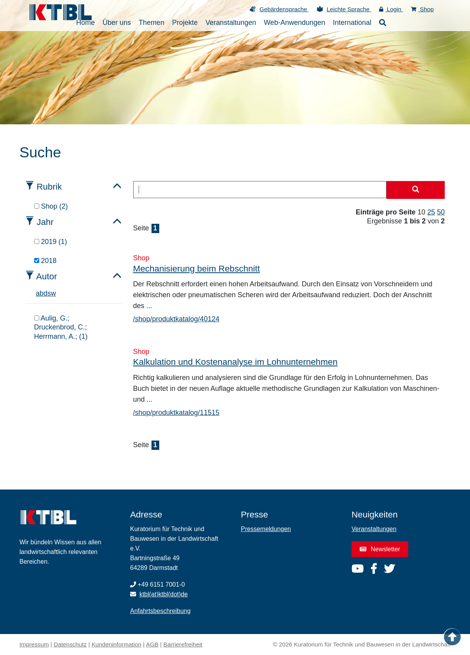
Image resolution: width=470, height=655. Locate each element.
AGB (152, 644)
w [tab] (53, 293)
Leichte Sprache (349, 9)
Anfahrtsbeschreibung (160, 611)
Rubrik (49, 187)
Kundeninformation (116, 644)
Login (391, 9)
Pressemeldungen (266, 529)
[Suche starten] (415, 190)
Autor (46, 276)
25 (431, 212)
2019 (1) (50, 242)
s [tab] (49, 293)
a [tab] (38, 293)
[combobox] (260, 189)
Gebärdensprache (284, 9)
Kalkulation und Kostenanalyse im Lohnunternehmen (235, 362)
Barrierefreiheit (183, 644)
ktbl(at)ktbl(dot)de (163, 594)
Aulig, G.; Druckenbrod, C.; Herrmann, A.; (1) (61, 327)
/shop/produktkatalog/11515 (176, 412)
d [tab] (45, 293)
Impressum (34, 644)
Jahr (45, 222)
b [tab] (42, 293)
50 (441, 212)
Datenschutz (70, 644)
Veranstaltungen (374, 529)
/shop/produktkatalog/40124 (176, 319)
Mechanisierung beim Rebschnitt (196, 268)
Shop (422, 9)
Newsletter (380, 549)
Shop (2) (51, 206)
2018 (45, 261)
